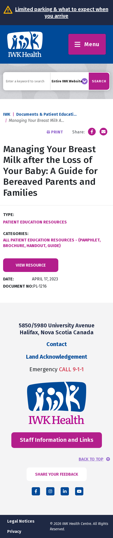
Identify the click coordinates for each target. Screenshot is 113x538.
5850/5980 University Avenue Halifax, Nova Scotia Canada (56, 329)
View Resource (31, 265)
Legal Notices (21, 521)
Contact (56, 344)
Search (99, 81)
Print (55, 132)
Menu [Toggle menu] (87, 44)
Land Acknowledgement (56, 356)
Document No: (18, 286)
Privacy (14, 531)
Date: (8, 279)
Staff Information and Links (56, 439)
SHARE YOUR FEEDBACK (56, 474)
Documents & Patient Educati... (46, 114)
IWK (6, 114)
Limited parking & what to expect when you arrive (61, 12)
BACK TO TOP (91, 459)
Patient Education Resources (35, 222)
